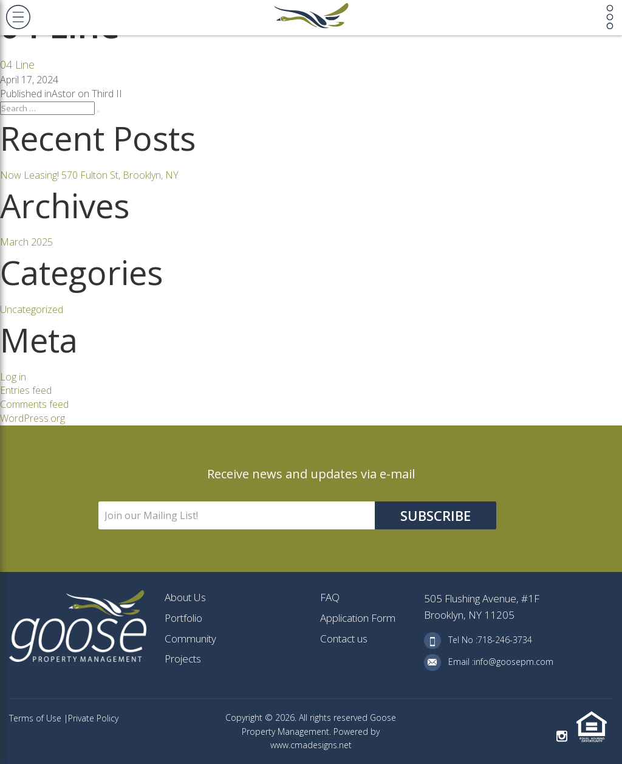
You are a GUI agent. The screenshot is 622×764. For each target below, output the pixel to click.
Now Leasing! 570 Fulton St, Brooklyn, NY (89, 175)
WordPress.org (32, 418)
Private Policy (93, 718)
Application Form (357, 618)
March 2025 (26, 242)
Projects (183, 659)
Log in (13, 377)
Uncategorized (31, 309)
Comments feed (34, 404)
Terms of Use (36, 718)
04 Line (17, 64)
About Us (185, 597)
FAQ (330, 597)
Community (190, 638)
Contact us (343, 638)
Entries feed (26, 390)
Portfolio (183, 618)
